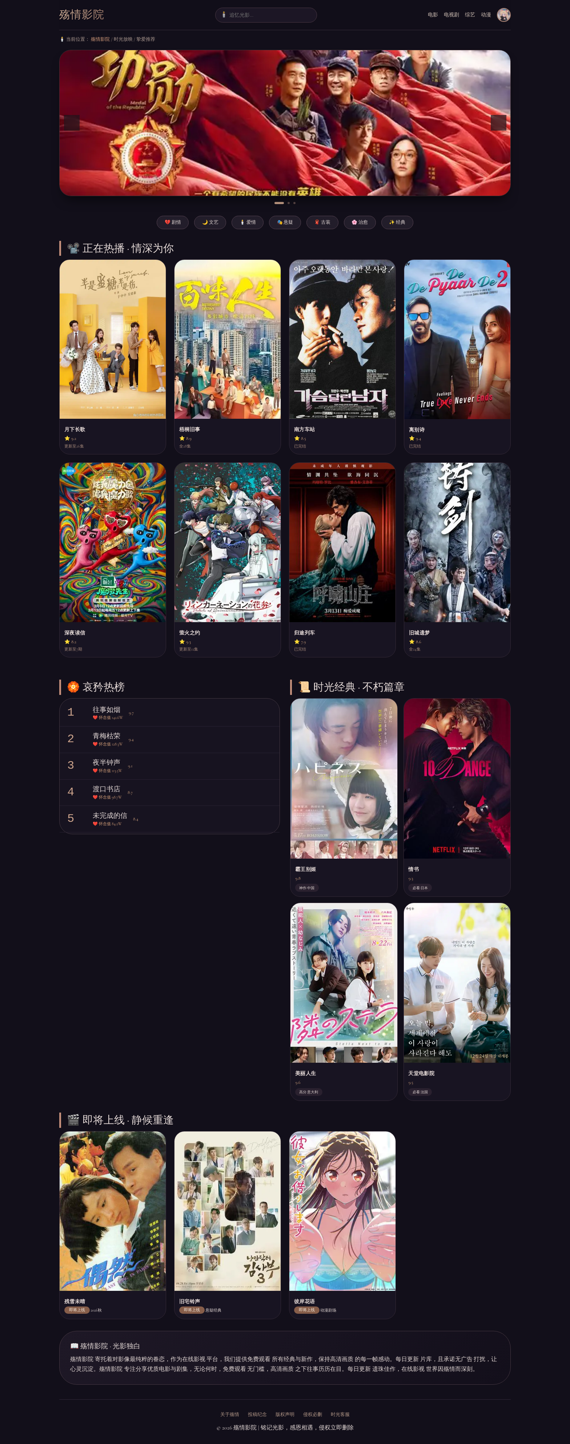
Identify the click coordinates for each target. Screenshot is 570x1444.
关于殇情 (229, 1414)
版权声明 (285, 1414)
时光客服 (340, 1414)
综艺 (470, 15)
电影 (433, 15)
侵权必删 (312, 1414)
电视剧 (451, 15)
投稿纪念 (257, 1414)
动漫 (486, 15)
